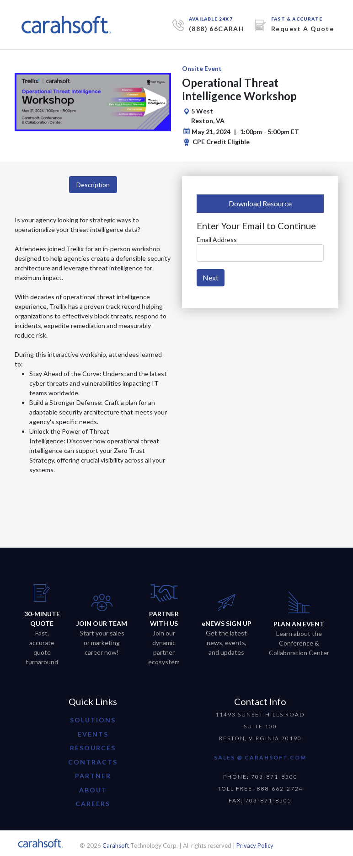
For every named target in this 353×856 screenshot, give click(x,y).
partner (93, 776)
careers (92, 804)
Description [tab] (93, 184)
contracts (93, 762)
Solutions (93, 720)
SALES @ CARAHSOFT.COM (260, 757)
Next (211, 277)
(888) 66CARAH (216, 28)
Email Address (217, 239)
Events (93, 734)
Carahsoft (115, 845)
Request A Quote (302, 28)
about (93, 790)
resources (93, 748)
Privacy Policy (254, 845)
